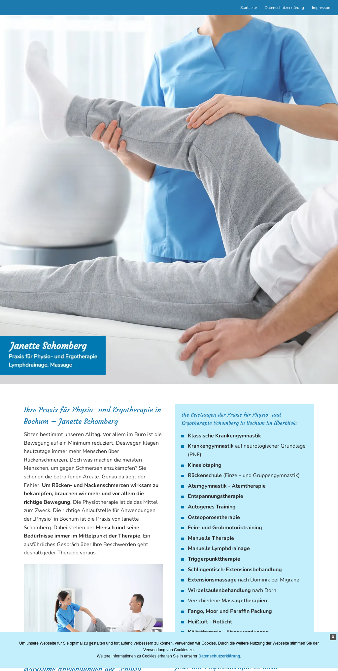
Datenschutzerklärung (284, 7)
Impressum (321, 7)
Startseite (248, 7)
